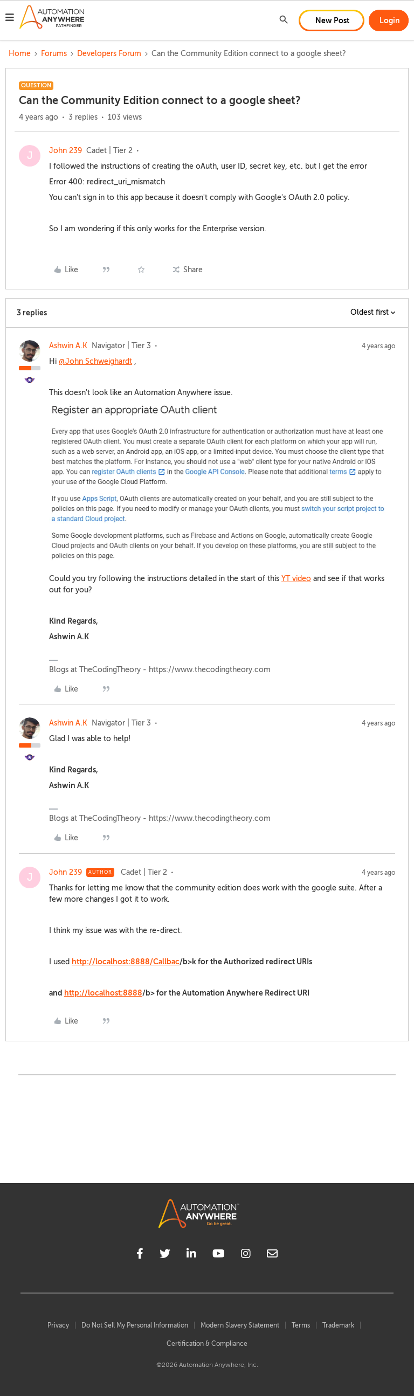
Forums (54, 54)
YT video (296, 579)
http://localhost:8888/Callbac (126, 961)
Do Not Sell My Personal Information (134, 1325)
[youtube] (218, 1255)
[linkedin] (191, 1255)
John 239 (65, 151)
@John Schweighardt (95, 361)
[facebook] (139, 1255)
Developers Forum (109, 54)
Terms (301, 1325)
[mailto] (272, 1255)
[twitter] (165, 1255)
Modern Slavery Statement (240, 1325)
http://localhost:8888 (103, 993)
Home (20, 54)
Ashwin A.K (68, 346)
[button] (9, 18)
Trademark (338, 1325)
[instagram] (246, 1255)
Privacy (58, 1325)
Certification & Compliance (207, 1343)
